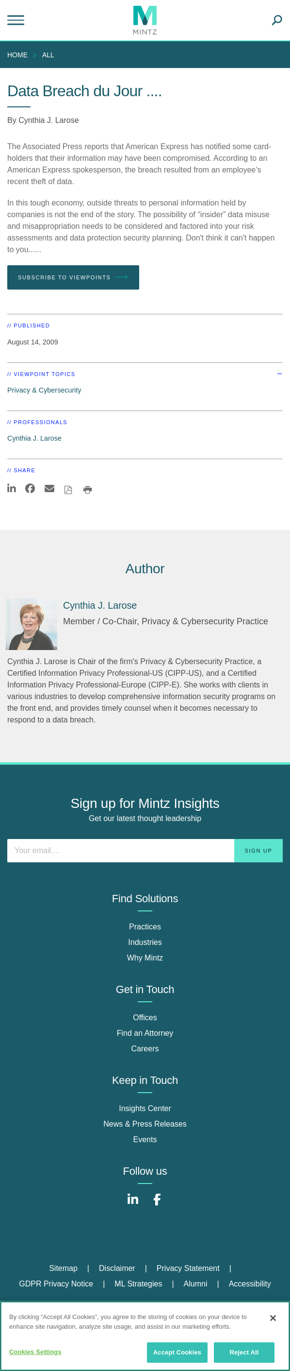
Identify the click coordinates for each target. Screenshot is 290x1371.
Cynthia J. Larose (48, 120)
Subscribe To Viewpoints (73, 277)
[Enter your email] (145, 850)
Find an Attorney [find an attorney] (145, 1033)
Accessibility (250, 1284)
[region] (145, 1336)
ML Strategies (138, 1284)
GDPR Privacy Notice (56, 1284)
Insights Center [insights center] (145, 1108)
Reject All (243, 1352)
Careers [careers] (145, 1049)
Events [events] (145, 1139)
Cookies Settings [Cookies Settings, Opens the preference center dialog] (35, 1351)
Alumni (196, 1284)
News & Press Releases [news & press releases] (145, 1124)
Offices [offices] (145, 1017)
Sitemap (63, 1268)
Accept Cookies (177, 1352)
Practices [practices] (145, 927)
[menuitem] (19, 55)
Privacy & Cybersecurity (44, 390)
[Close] (273, 1318)
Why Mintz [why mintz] (145, 958)
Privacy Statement (188, 1268)
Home (17, 55)
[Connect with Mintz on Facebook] (157, 1205)
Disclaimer (117, 1268)
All (48, 55)
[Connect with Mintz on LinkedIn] (133, 1205)
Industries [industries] (144, 942)
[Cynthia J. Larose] (31, 624)
